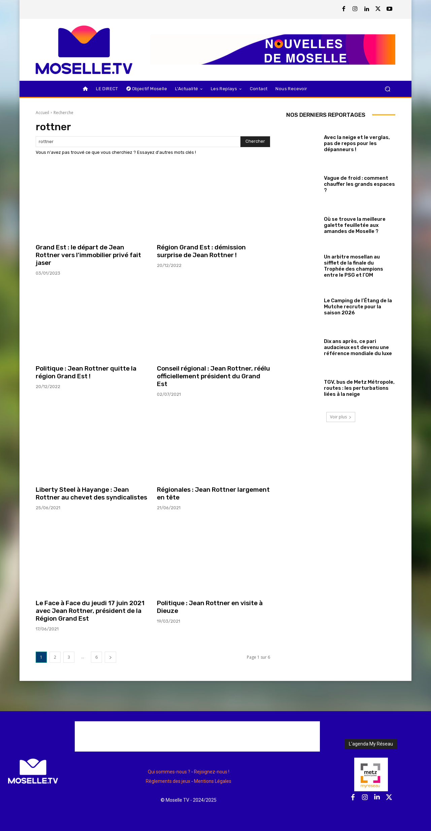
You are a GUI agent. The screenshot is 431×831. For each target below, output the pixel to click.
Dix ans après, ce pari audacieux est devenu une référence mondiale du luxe (358, 347)
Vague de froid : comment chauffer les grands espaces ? (359, 184)
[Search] (255, 141)
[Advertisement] (197, 736)
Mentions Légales (212, 781)
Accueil (42, 112)
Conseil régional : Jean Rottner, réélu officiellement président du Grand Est (213, 376)
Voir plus (341, 417)
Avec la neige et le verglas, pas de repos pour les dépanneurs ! (357, 143)
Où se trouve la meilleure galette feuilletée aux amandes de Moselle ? (355, 225)
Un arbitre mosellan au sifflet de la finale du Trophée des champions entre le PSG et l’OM (353, 266)
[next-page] (110, 657)
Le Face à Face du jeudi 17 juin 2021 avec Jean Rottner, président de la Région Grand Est (90, 610)
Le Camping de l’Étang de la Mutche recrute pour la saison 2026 (358, 307)
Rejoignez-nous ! (211, 771)
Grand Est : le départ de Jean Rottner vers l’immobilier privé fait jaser (88, 255)
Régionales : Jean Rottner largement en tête (213, 493)
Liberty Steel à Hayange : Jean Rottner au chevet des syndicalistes (91, 493)
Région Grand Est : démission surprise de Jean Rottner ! (201, 251)
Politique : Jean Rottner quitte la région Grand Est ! (86, 372)
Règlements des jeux (168, 781)
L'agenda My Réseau (371, 744)
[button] (387, 89)
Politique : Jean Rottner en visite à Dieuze (210, 607)
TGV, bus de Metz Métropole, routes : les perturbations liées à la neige (359, 388)
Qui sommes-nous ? (169, 771)
